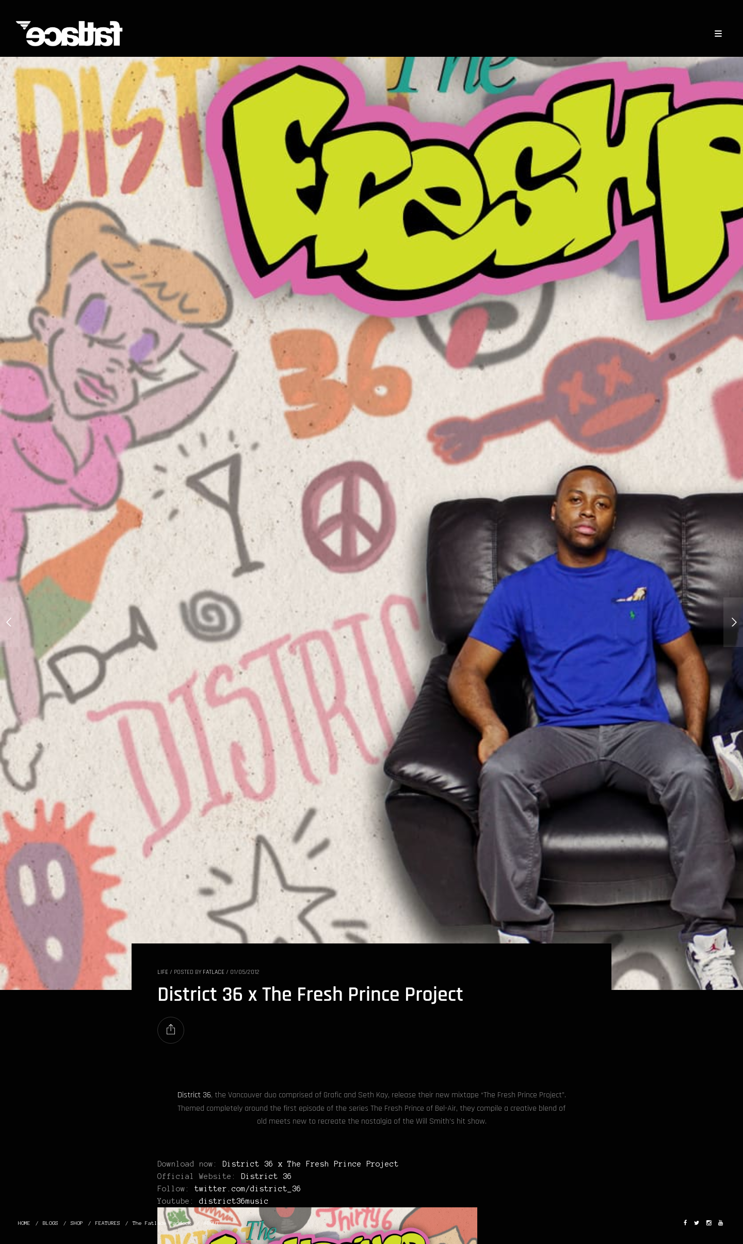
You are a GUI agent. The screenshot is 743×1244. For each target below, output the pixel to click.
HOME (24, 1223)
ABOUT (211, 1223)
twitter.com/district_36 (248, 1189)
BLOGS (50, 1223)
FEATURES (107, 1223)
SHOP (77, 1223)
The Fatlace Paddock (162, 1223)
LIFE (162, 972)
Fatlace (213, 972)
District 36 (194, 1095)
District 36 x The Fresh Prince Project (310, 1164)
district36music (234, 1201)
